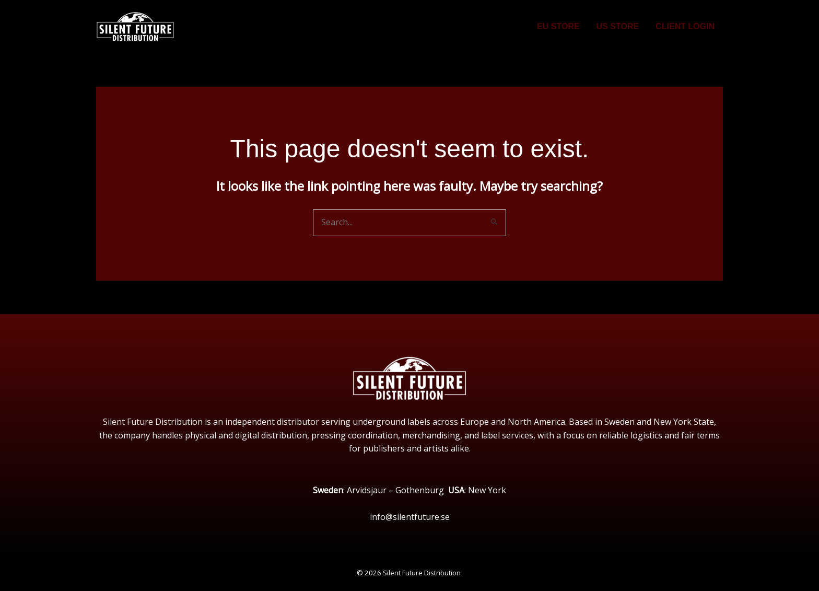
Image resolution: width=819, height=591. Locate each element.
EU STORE (558, 26)
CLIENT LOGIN (685, 26)
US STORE (617, 26)
